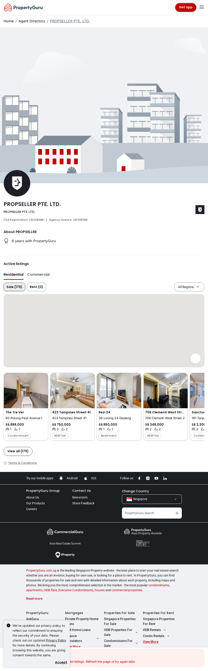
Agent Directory (32, 21)
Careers (31, 509)
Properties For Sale (119, 613)
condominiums (159, 585)
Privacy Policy (56, 640)
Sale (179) (14, 287)
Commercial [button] (38, 274)
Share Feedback (83, 503)
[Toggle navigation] (201, 7)
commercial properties (126, 590)
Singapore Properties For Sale (120, 621)
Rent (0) (36, 287)
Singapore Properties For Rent (159, 621)
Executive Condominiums (75, 590)
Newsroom (79, 497)
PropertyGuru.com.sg (41, 570)
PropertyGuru (37, 613)
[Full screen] (195, 358)
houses (100, 590)
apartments (34, 590)
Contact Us (81, 490)
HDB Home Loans (78, 630)
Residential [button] (13, 274)
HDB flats (50, 590)
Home (9, 21)
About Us (32, 497)
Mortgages (74, 613)
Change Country (135, 491)
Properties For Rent (158, 613)
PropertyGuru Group (43, 490)
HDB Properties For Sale (121, 632)
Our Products (35, 503)
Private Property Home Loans (81, 621)
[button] (26, 407)
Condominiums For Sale (121, 643)
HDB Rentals (155, 629)
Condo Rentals (157, 635)
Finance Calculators (82, 638)
